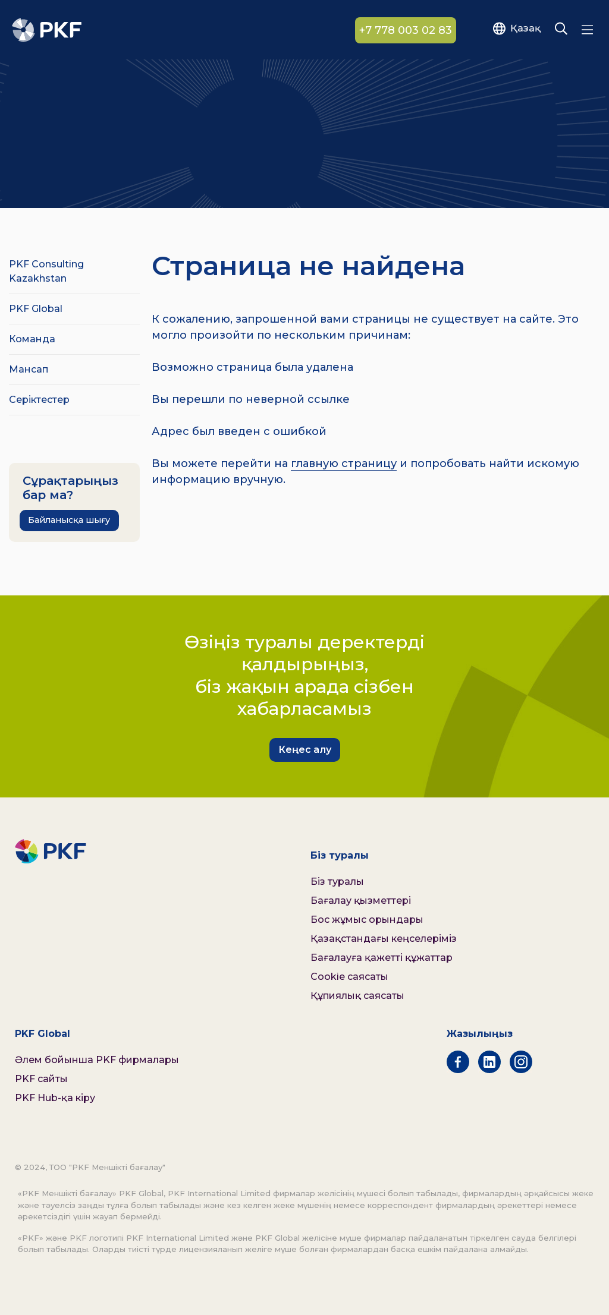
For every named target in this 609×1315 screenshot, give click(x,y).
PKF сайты (41, 1078)
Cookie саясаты (349, 976)
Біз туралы (337, 881)
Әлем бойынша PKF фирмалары (97, 1059)
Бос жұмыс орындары (366, 919)
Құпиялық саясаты (357, 995)
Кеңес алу (304, 749)
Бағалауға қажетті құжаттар (381, 957)
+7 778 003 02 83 (405, 30)
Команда (32, 339)
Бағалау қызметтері (360, 900)
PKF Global (35, 308)
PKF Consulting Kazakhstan (46, 271)
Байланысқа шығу (69, 520)
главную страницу (344, 463)
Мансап (28, 369)
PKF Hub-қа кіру (55, 1097)
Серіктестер (39, 399)
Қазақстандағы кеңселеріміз (383, 938)
